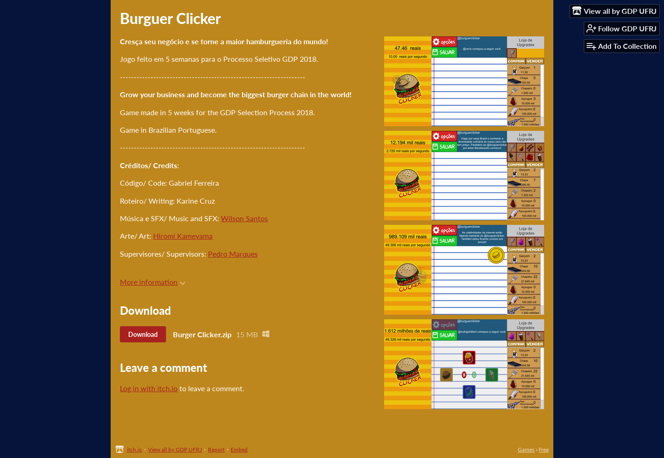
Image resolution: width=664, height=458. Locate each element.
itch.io (134, 449)
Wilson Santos (244, 218)
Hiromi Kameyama (183, 235)
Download (143, 334)
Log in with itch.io (149, 388)
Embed (239, 449)
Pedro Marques (233, 253)
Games (526, 449)
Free (544, 449)
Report (216, 449)
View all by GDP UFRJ (175, 449)
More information (152, 281)
